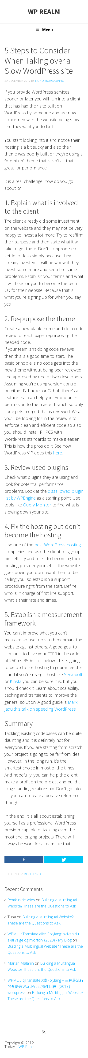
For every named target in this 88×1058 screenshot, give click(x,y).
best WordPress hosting (57, 545)
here (57, 453)
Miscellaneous (35, 874)
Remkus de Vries (21, 900)
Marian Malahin (21, 963)
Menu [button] (47, 29)
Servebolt (73, 674)
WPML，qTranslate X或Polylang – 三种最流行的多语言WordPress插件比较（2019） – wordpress (46, 986)
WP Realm (44, 11)
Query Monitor (37, 505)
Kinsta (15, 681)
